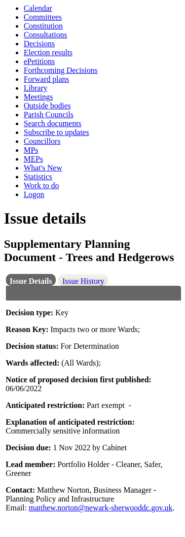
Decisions (39, 43)
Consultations (45, 35)
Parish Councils (49, 114)
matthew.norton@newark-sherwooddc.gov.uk (100, 507)
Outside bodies (47, 105)
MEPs (33, 159)
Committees (43, 17)
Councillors (42, 141)
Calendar (38, 8)
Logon (34, 194)
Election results (48, 52)
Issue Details (31, 281)
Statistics (38, 176)
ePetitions (39, 61)
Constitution (43, 26)
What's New (43, 168)
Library (35, 88)
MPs (31, 150)
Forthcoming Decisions (61, 70)
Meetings (38, 97)
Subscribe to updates (56, 132)
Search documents (52, 123)
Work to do (41, 185)
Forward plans (46, 79)
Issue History (83, 281)
